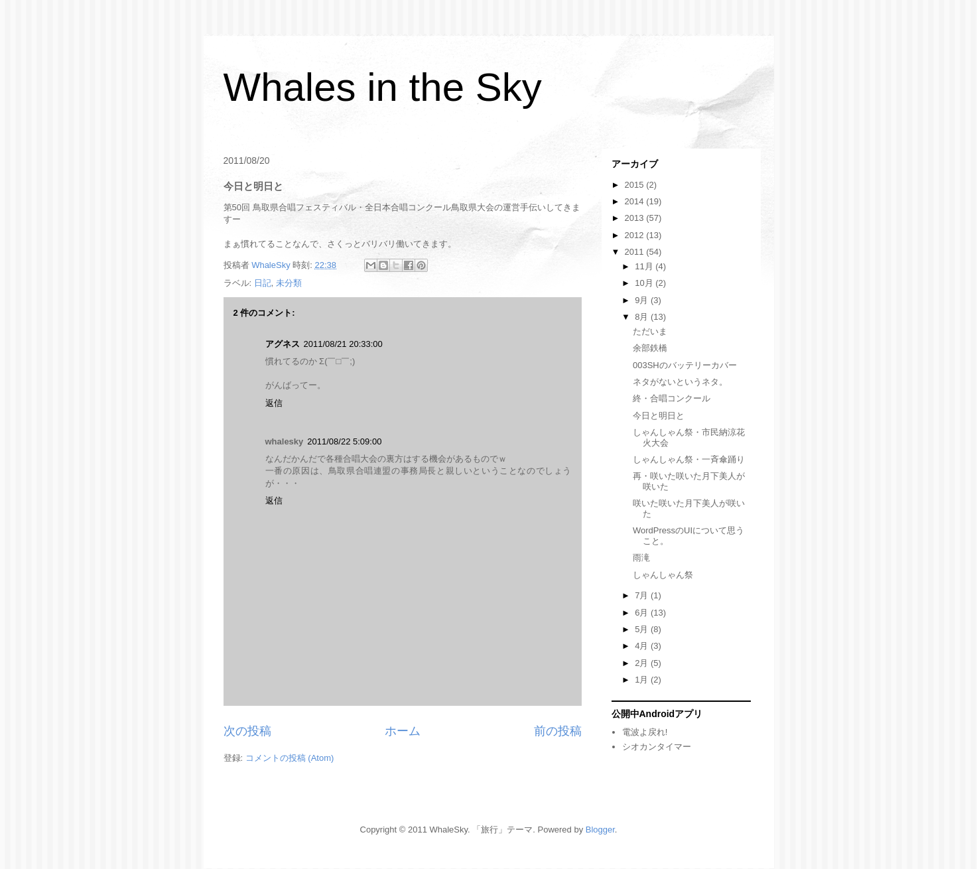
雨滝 (641, 558)
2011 (636, 252)
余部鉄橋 (650, 348)
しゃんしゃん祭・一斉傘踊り (689, 459)
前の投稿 (558, 731)
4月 (643, 646)
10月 (645, 283)
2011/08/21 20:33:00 (343, 344)
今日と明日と (658, 416)
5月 (643, 629)
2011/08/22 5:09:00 (344, 441)
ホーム (403, 731)
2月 (643, 663)
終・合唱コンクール (671, 398)
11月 (645, 266)
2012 (636, 235)
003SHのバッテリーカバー (685, 365)
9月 (643, 300)
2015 (636, 185)
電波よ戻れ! (645, 732)
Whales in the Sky (383, 87)
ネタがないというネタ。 (680, 382)
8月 (643, 317)
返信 (274, 403)
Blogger (600, 830)
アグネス (282, 344)
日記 (262, 283)
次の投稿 (247, 731)
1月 (643, 680)
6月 (643, 613)
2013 (636, 218)
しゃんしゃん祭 (663, 575)
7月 (643, 595)
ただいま (650, 331)
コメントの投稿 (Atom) (289, 758)
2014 (636, 201)
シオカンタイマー (656, 747)
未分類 (289, 283)
